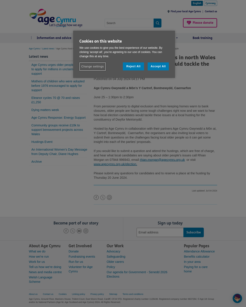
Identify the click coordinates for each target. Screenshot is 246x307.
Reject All (133, 66)
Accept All (158, 66)
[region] (124, 54)
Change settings (92, 66)
